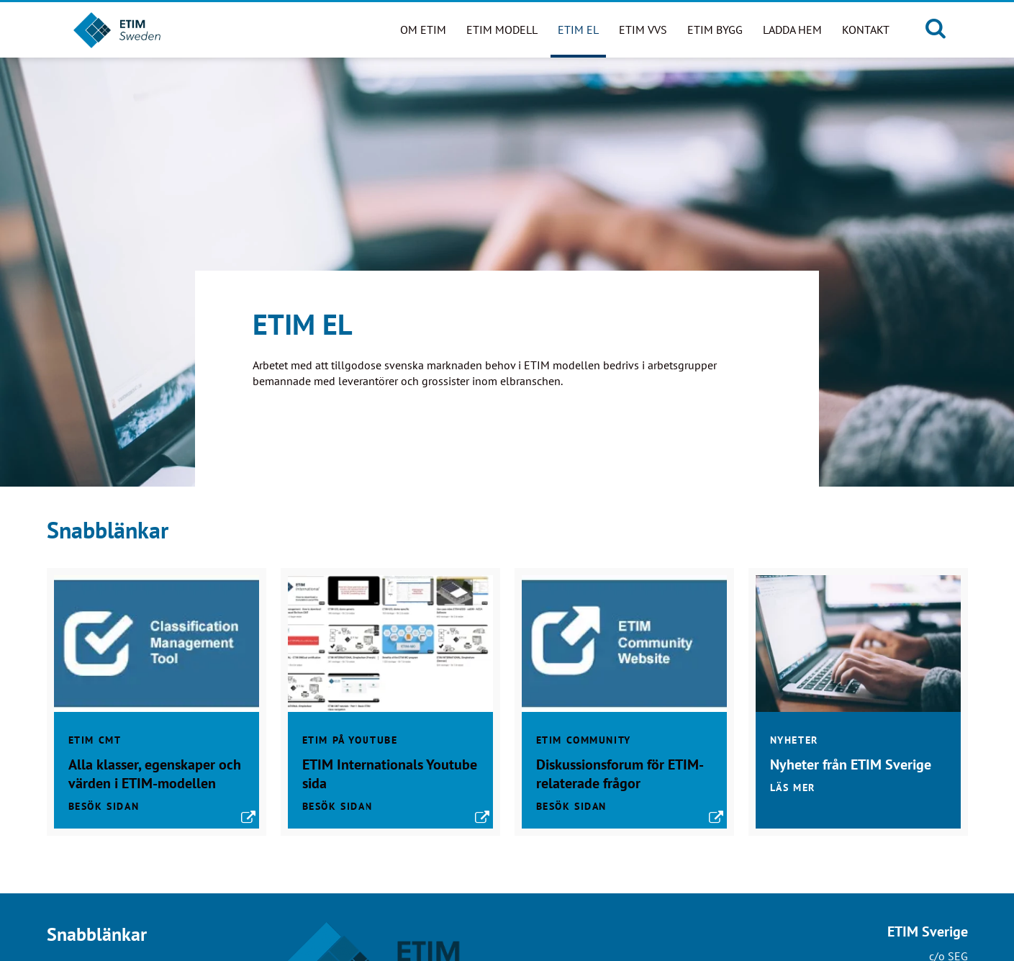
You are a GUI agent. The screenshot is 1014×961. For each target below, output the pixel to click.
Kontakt (865, 29)
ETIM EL (578, 29)
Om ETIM (423, 29)
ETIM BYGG (715, 29)
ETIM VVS (643, 29)
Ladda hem (792, 29)
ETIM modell (502, 29)
